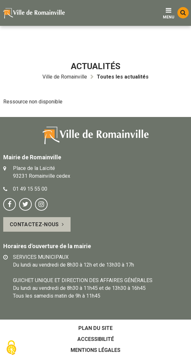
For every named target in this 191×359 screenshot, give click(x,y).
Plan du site (95, 328)
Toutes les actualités (123, 77)
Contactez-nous (34, 224)
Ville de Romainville (64, 77)
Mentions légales (95, 350)
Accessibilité (95, 339)
